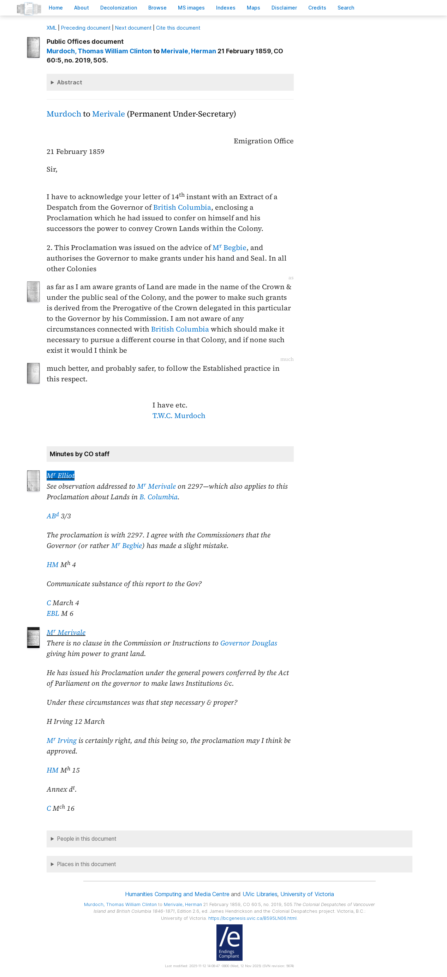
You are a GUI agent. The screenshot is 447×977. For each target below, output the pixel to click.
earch (346, 8)
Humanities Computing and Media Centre (177, 894)
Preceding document (86, 28)
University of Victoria (307, 894)
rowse (157, 8)
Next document (133, 28)
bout (81, 8)
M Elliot (60, 476)
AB (53, 516)
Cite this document (178, 28)
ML (51, 28)
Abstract (69, 82)
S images (191, 8)
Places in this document (86, 864)
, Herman (188, 51)
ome (56, 8)
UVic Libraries (260, 894)
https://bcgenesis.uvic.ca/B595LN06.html (252, 918)
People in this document (87, 838)
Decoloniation (118, 8)
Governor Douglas (248, 643)
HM (53, 565)
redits (317, 8)
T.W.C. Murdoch (179, 416)
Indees (226, 8)
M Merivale (156, 486)
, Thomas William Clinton (99, 51)
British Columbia (182, 207)
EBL (53, 613)
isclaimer (284, 8)
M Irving (62, 740)
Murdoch (64, 113)
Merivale (108, 113)
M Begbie (229, 247)
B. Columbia (158, 497)
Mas (253, 8)
